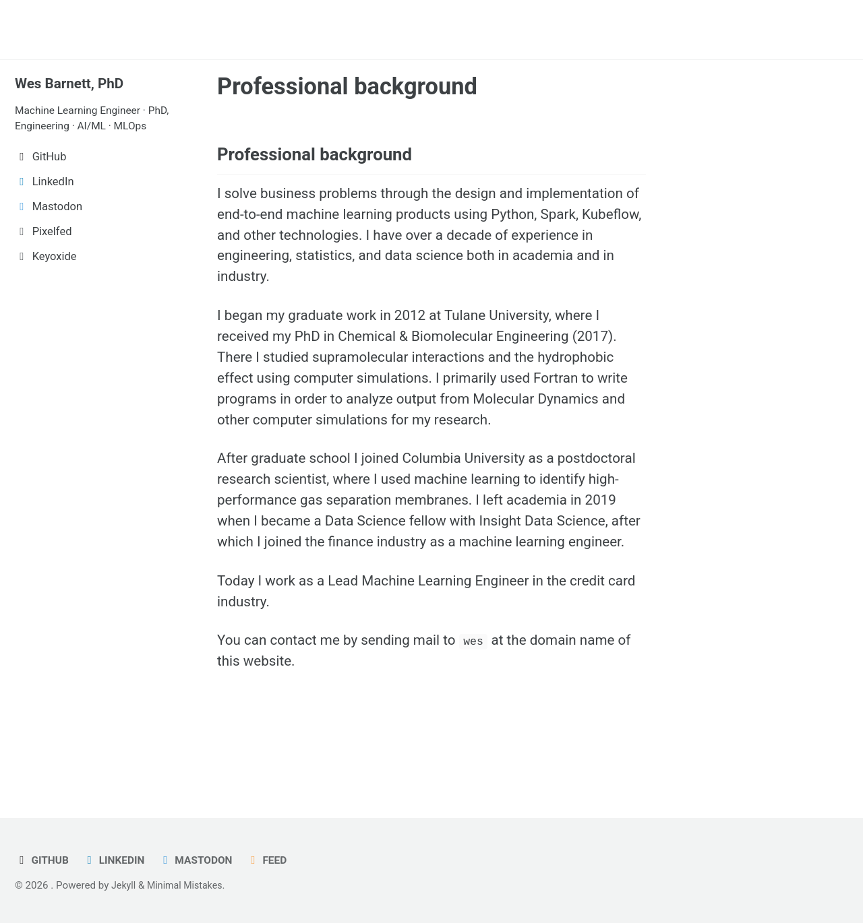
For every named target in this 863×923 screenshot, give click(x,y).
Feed (277, 860)
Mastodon (204, 860)
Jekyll (124, 885)
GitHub (43, 860)
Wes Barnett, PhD (73, 83)
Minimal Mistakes (188, 885)
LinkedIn (117, 860)
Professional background (347, 86)
